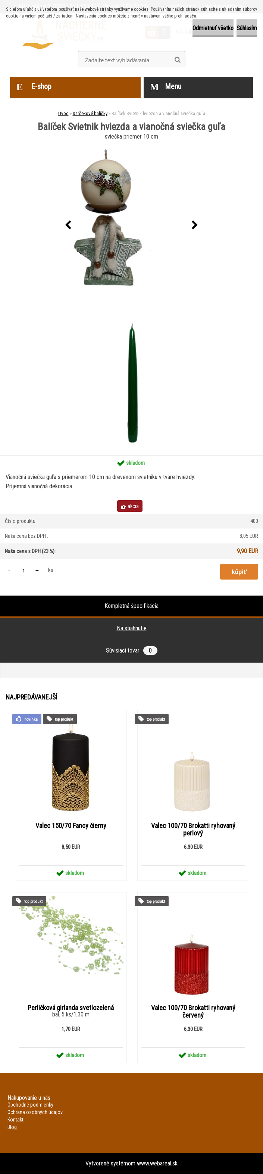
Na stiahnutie (132, 628)
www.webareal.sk (157, 1163)
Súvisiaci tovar (131, 650)
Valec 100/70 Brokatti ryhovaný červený (193, 1011)
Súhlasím (247, 28)
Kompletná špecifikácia (131, 605)
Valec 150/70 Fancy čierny (70, 825)
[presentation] (68, 225)
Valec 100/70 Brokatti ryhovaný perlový (193, 829)
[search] (177, 60)
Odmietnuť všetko (213, 28)
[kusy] (23, 570)
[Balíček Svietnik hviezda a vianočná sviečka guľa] (131, 225)
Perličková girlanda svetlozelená (71, 1008)
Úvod (63, 113)
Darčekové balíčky (90, 113)
